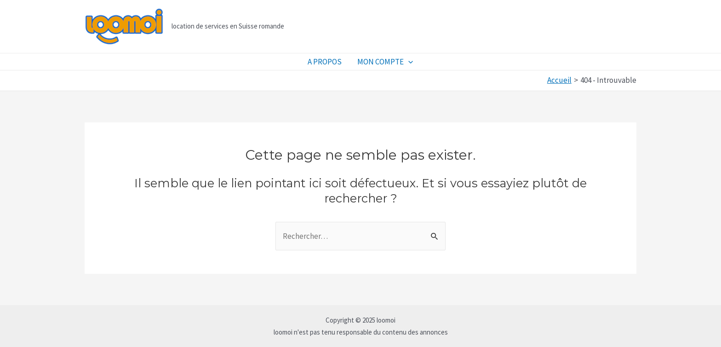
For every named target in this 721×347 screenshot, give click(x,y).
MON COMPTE (385, 61)
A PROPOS (325, 62)
